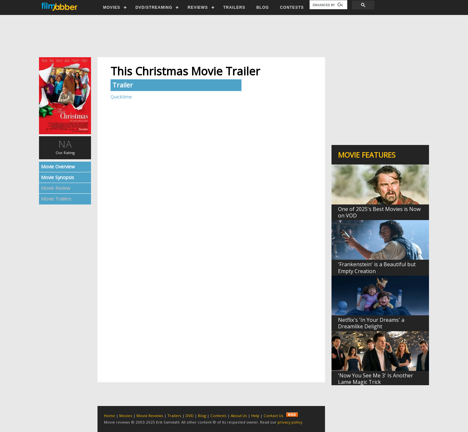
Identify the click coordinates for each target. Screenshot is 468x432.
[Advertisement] (233, 36)
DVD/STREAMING (154, 7)
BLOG (262, 7)
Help (255, 415)
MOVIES (111, 7)
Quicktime (121, 97)
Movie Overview (58, 167)
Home (109, 415)
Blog (202, 415)
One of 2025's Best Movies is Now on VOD (379, 212)
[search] (328, 5)
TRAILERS (234, 7)
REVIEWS (198, 7)
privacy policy (290, 422)
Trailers (174, 415)
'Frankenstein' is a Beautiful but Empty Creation (377, 267)
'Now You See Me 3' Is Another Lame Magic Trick (375, 378)
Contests (218, 415)
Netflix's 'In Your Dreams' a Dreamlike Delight (371, 323)
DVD (190, 415)
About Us (239, 415)
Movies (125, 415)
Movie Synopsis (57, 177)
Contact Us (273, 415)
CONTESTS (292, 7)
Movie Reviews (149, 415)
